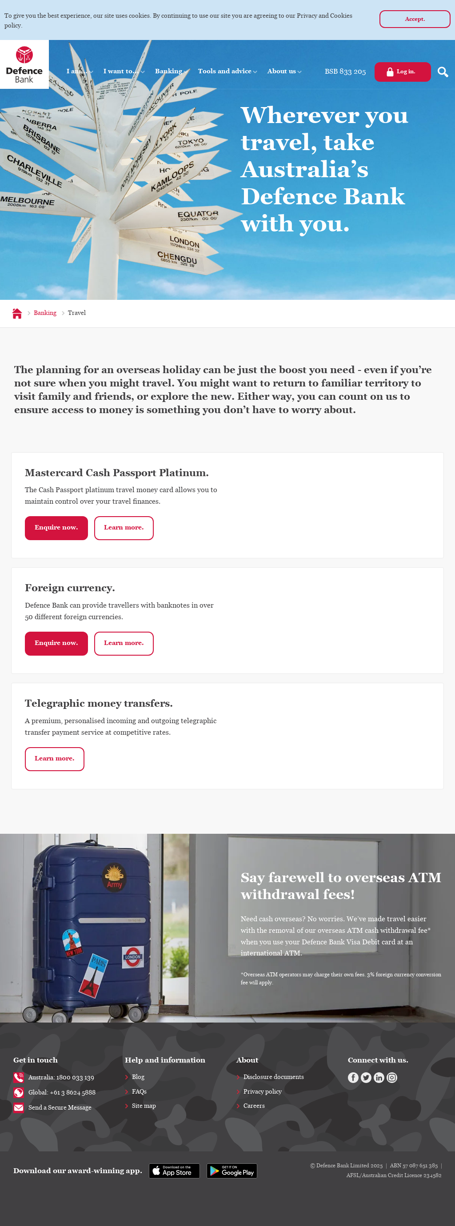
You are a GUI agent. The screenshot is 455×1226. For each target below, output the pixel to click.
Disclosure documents (273, 1077)
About (247, 1060)
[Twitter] (366, 1077)
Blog (138, 1077)
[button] (80, 71)
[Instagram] (392, 1077)
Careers (254, 1106)
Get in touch (35, 1060)
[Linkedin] (379, 1077)
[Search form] (443, 72)
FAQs (139, 1092)
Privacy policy (262, 1092)
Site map (144, 1106)
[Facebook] (353, 1077)
